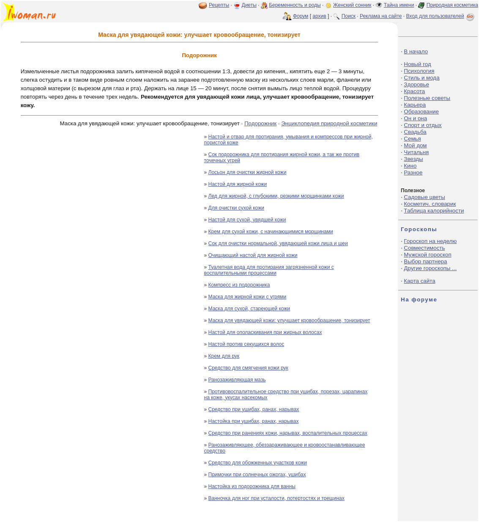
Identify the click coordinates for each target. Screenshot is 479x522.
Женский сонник (352, 5)
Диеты (249, 5)
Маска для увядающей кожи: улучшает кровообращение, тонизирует (289, 320)
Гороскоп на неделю (430, 241)
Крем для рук (224, 356)
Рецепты (219, 5)
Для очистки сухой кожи (236, 208)
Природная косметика (452, 5)
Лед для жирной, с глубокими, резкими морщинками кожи (276, 196)
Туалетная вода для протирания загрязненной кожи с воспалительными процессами (269, 270)
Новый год (417, 64)
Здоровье (416, 84)
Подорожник (260, 123)
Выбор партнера (425, 261)
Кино (410, 166)
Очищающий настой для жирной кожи (253, 255)
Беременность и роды (295, 5)
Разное (413, 172)
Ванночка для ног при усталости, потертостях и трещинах (276, 498)
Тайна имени (399, 5)
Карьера (415, 105)
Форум (300, 16)
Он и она (415, 118)
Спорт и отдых (422, 125)
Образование (421, 111)
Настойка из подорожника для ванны (252, 486)
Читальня (416, 152)
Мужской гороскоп (427, 254)
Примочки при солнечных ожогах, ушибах (257, 475)
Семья (412, 138)
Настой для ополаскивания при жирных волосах (265, 332)
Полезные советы (427, 98)
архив (319, 16)
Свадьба (415, 132)
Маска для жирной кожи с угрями (247, 297)
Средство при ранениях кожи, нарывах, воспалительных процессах (287, 433)
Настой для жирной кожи (237, 184)
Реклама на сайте (381, 16)
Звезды (413, 159)
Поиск (349, 16)
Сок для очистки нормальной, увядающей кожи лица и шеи (278, 243)
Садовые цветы (424, 197)
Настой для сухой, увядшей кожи (247, 220)
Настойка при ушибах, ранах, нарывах (253, 421)
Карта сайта (419, 281)
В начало (416, 51)
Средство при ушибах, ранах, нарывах (253, 409)
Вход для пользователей (441, 16)
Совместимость (424, 248)
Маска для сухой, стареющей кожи (249, 309)
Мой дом (415, 145)
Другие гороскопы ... (430, 268)
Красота (414, 91)
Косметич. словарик (430, 204)
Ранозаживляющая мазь (237, 380)
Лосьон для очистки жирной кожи (247, 172)
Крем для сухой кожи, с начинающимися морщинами (270, 232)
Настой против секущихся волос (246, 344)
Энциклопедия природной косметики (329, 123)
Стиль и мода (421, 78)
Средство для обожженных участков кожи (257, 463)
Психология (419, 71)
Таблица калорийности (434, 210)
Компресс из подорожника (239, 285)
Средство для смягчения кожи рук (248, 368)
